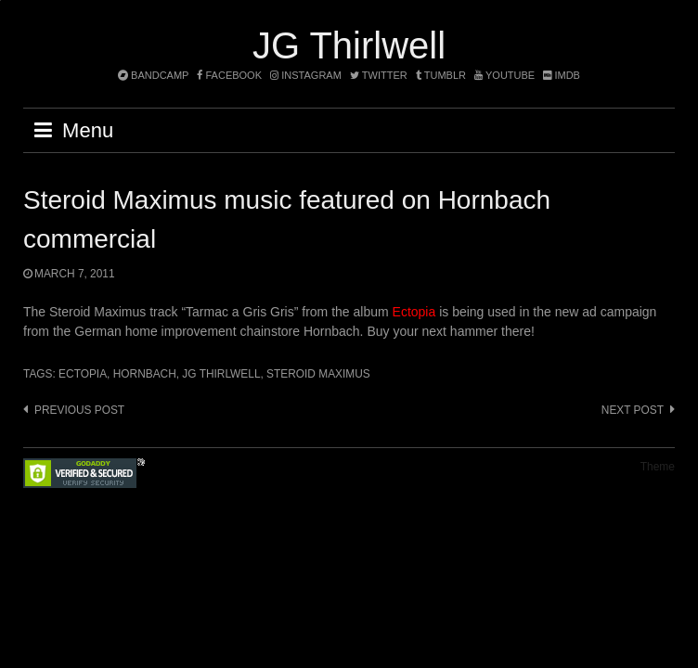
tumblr (442, 75)
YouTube (504, 75)
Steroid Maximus (318, 373)
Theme (657, 466)
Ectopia (414, 311)
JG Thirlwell (349, 45)
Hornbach (144, 373)
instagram (306, 75)
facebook (229, 75)
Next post (632, 410)
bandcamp (153, 75)
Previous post (79, 410)
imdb (561, 75)
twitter (378, 75)
